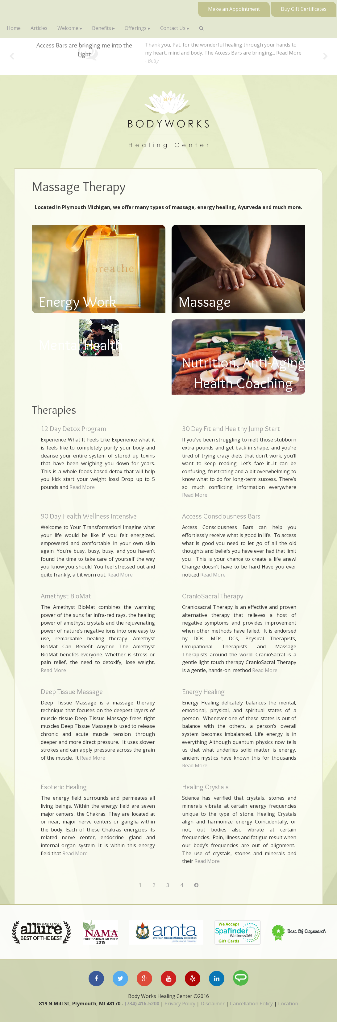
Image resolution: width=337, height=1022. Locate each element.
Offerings (136, 28)
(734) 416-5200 (142, 1003)
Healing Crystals (205, 786)
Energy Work (77, 301)
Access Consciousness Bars (221, 516)
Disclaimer (213, 1003)
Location (288, 1003)
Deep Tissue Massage (72, 691)
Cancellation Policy (251, 1003)
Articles (39, 28)
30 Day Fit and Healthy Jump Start (231, 428)
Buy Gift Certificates (304, 9)
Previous (11, 56)
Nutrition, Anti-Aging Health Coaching (243, 372)
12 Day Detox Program (73, 428)
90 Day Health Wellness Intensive (89, 516)
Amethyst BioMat (66, 596)
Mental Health (81, 345)
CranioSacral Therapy (212, 596)
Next (325, 56)
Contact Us (172, 28)
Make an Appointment (234, 9)
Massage (204, 301)
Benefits (101, 28)
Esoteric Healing (64, 786)
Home (14, 28)
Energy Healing (203, 691)
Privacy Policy (179, 1003)
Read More (289, 52)
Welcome (67, 28)
